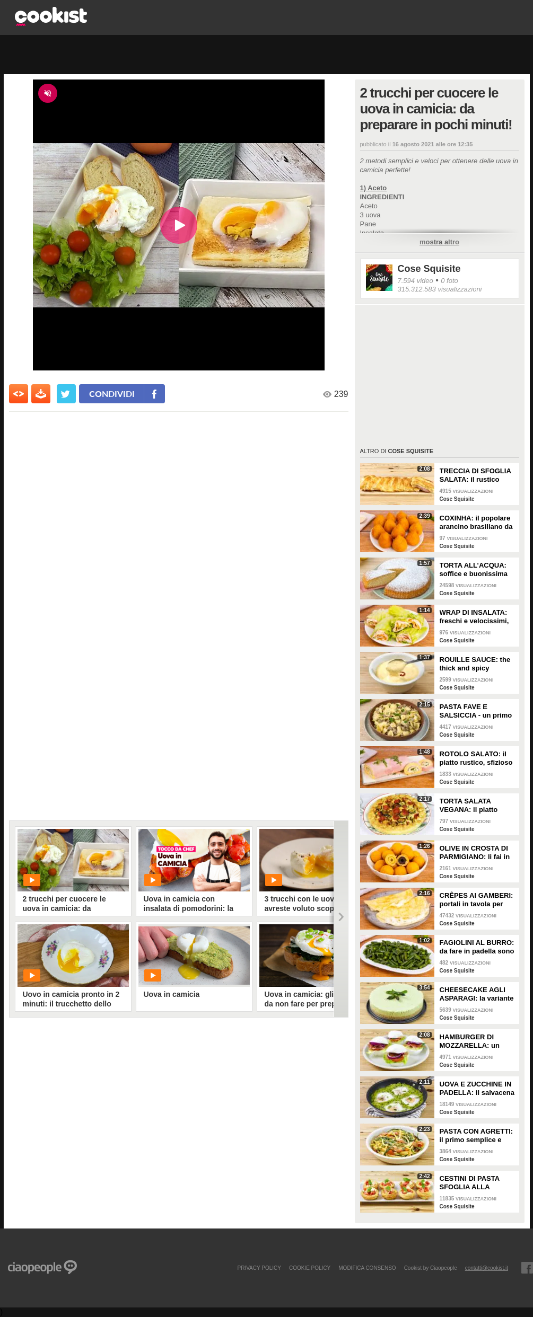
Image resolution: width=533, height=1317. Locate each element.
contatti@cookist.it (486, 1267)
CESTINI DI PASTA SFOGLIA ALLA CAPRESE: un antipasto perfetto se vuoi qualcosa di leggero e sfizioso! (474, 1182)
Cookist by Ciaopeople (430, 1267)
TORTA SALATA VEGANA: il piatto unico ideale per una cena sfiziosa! (473, 805)
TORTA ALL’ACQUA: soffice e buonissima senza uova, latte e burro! (474, 569)
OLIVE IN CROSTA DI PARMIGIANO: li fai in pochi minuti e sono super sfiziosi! (475, 852)
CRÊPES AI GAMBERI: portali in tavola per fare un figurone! (476, 899)
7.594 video (415, 281)
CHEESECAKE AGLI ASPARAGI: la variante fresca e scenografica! (477, 994)
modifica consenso (367, 1267)
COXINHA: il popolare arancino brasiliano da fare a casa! (476, 522)
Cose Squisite (429, 268)
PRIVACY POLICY (259, 1267)
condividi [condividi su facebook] (112, 393)
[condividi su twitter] (66, 393)
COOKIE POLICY (309, 1267)
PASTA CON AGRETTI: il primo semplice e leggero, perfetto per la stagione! (477, 1135)
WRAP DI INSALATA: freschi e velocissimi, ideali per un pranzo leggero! (474, 616)
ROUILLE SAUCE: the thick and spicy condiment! (475, 664)
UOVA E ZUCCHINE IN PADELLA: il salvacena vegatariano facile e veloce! (477, 1088)
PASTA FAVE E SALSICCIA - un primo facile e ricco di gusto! (476, 711)
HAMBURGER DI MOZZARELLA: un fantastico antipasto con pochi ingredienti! (476, 1041)
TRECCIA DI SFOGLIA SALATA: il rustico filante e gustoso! (475, 475)
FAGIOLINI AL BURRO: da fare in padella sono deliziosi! (477, 947)
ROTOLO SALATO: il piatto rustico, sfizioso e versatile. (476, 758)
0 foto (449, 281)
